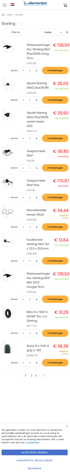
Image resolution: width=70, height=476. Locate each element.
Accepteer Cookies (35, 452)
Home (3, 14)
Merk (10, 14)
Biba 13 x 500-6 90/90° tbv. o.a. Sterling (37, 316)
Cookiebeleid (32, 442)
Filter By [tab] (15, 32)
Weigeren (34, 468)
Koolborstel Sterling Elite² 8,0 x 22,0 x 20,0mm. (38, 244)
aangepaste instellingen (34, 460)
